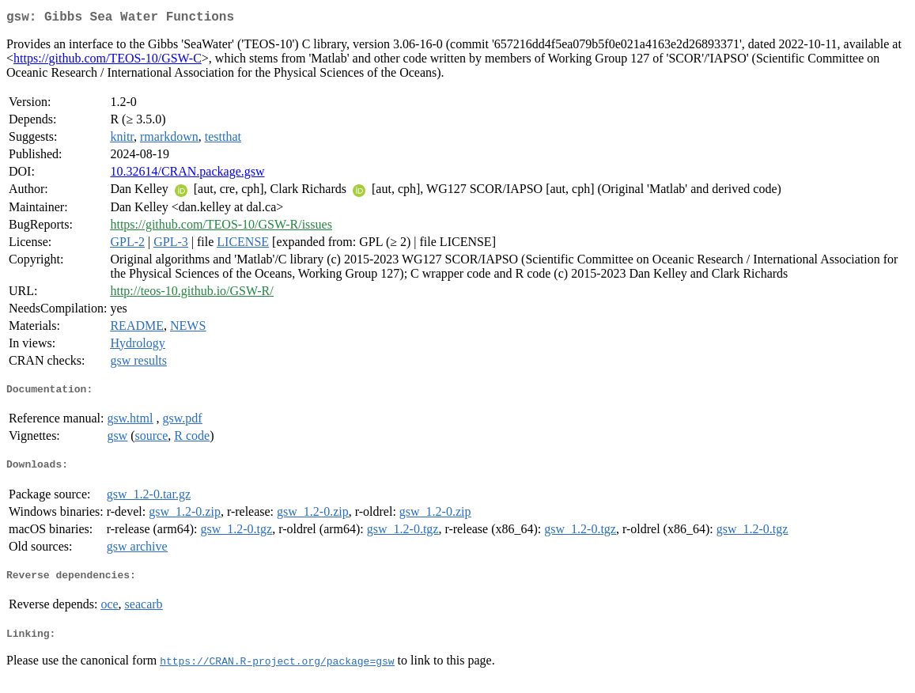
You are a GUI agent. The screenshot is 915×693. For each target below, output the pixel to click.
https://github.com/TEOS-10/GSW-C (107, 61)
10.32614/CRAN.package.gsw (187, 174)
